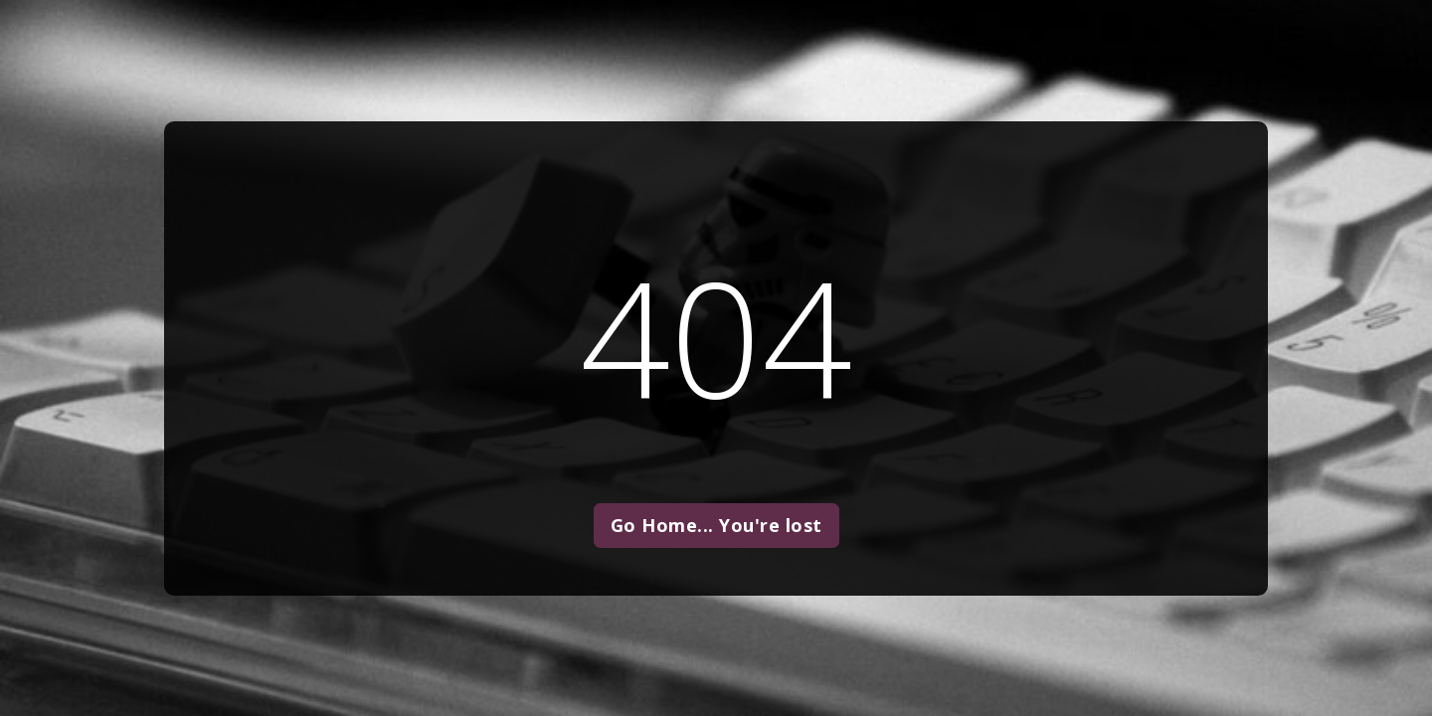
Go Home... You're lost (716, 525)
